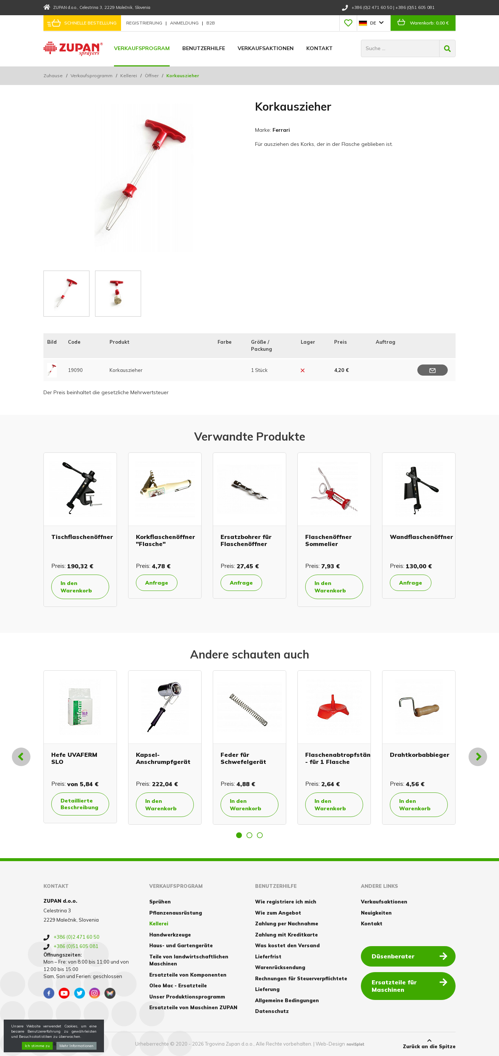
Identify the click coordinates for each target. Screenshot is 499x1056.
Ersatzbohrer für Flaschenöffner (246, 540)
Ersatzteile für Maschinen (409, 986)
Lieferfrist (268, 956)
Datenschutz (272, 1011)
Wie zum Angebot (278, 913)
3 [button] (260, 835)
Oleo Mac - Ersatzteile (178, 985)
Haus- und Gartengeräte (181, 945)
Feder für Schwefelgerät (243, 758)
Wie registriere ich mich (285, 902)
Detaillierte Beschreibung (79, 804)
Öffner (152, 75)
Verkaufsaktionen (266, 48)
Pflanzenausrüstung (175, 913)
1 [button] (239, 835)
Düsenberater (409, 956)
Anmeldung (185, 23)
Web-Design (330, 1044)
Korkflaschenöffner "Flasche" (165, 540)
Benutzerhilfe (203, 48)
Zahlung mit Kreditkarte (286, 935)
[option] (80, 529)
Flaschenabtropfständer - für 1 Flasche (343, 758)
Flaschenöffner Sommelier (328, 540)
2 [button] (249, 835)
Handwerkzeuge (170, 935)
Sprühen (160, 902)
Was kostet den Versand (287, 945)
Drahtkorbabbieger (419, 754)
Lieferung (267, 989)
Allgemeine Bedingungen (287, 1000)
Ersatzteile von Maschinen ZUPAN (193, 1007)
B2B (210, 23)
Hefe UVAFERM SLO (74, 758)
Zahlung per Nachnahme (286, 923)
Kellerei (128, 75)
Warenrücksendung (280, 967)
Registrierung (144, 23)
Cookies (53, 1044)
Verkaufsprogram (142, 48)
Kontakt (319, 48)
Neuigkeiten (376, 913)
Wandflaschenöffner (421, 536)
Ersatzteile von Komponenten (187, 975)
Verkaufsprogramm (91, 75)
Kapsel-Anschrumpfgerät (163, 758)
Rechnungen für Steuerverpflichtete (301, 978)
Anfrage (156, 582)
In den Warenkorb (76, 587)
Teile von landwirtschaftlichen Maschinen (188, 960)
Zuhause (53, 75)
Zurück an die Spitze (429, 1043)
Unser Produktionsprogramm (187, 997)
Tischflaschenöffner (82, 536)
